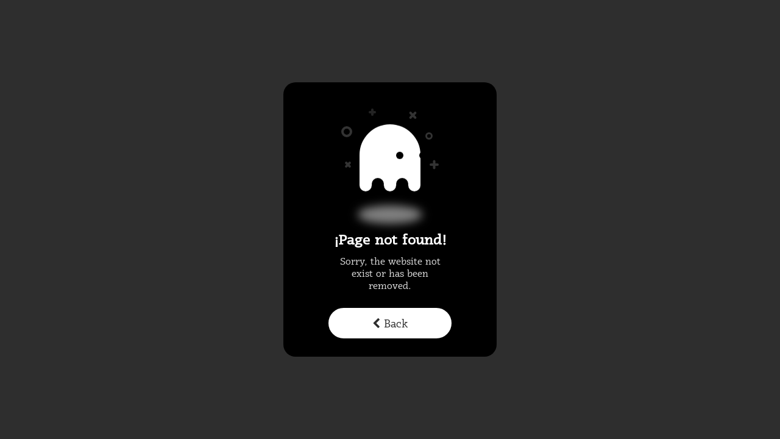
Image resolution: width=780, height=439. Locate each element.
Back (390, 324)
